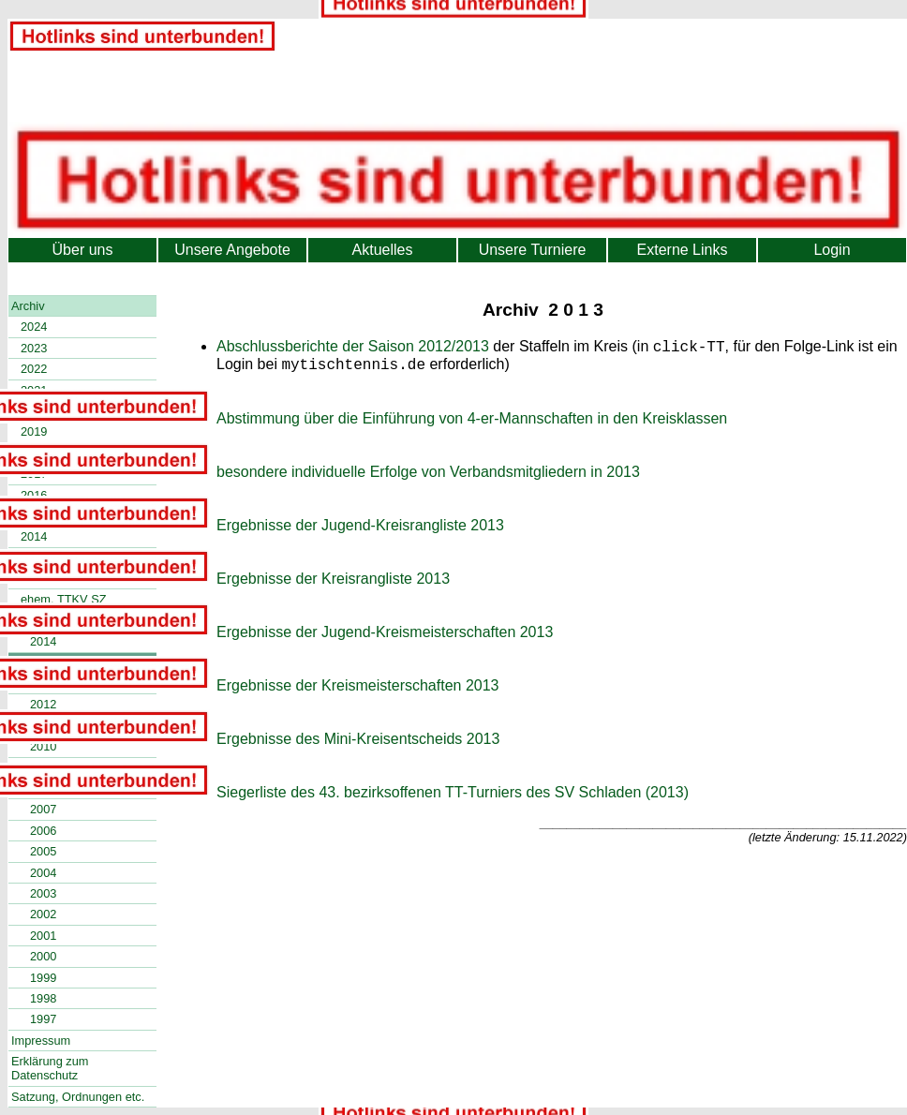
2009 (43, 768)
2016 (34, 495)
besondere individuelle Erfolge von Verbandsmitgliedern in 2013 (428, 477)
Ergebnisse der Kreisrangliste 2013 (333, 584)
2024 (34, 327)
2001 (43, 936)
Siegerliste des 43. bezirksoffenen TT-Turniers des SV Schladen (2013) (452, 798)
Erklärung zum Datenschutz (50, 1068)
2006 (43, 831)
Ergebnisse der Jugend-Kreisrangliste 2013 (360, 531)
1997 (43, 1019)
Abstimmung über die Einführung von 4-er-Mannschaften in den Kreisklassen (471, 424)
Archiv (28, 306)
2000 (43, 956)
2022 (34, 369)
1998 (43, 998)
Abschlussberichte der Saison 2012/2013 (352, 349)
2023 (34, 348)
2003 (43, 893)
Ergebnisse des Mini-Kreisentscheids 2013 (357, 744)
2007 (43, 809)
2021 (34, 390)
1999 (43, 978)
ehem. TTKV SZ (64, 599)
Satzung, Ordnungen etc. (77, 1097)
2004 (43, 873)
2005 (43, 851)
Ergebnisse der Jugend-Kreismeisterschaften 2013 (384, 638)
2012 (43, 704)
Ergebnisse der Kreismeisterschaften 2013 (357, 691)
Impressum (40, 1040)
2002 (43, 914)
